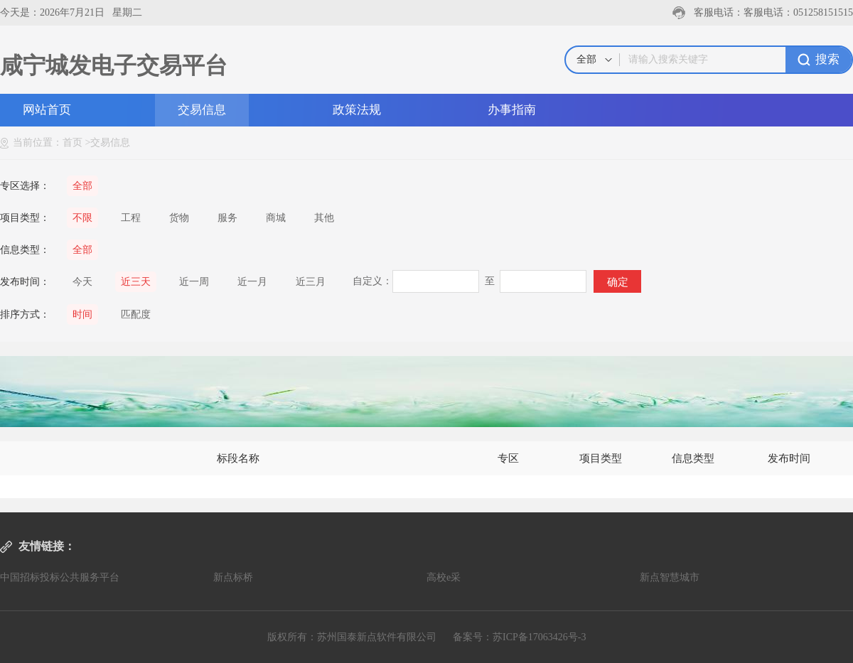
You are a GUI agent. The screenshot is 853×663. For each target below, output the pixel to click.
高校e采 (443, 577)
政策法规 (357, 110)
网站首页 (47, 110)
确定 (617, 282)
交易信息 (202, 110)
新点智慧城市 (669, 577)
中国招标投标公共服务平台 (59, 577)
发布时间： (25, 281)
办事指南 (512, 110)
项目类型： (25, 217)
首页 (72, 142)
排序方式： (25, 314)
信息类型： (25, 249)
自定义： (372, 281)
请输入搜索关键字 (668, 59)
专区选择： (25, 185)
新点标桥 (233, 577)
